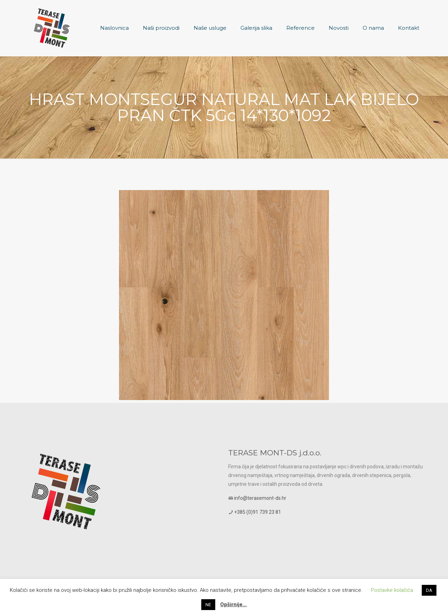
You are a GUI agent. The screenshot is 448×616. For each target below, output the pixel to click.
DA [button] (429, 590)
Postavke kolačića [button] (392, 590)
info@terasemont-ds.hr (260, 498)
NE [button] (208, 604)
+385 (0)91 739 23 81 (257, 512)
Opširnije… (233, 604)
